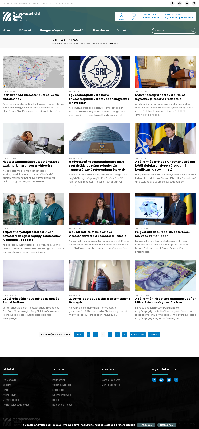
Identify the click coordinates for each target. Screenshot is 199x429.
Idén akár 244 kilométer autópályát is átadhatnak (31, 97)
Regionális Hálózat (62, 404)
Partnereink (58, 379)
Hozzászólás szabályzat (16, 404)
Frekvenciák (9, 379)
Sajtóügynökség (61, 384)
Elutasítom (167, 425)
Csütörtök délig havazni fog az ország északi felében (31, 301)
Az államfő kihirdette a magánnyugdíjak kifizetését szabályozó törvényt (165, 301)
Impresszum (9, 394)
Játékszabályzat (111, 379)
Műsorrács (58, 389)
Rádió (55, 399)
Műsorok (25, 30)
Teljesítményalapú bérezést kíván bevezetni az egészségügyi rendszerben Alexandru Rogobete (32, 236)
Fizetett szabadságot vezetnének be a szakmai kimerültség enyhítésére (31, 164)
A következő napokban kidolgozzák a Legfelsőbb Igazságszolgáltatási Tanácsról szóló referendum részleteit (97, 166)
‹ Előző (79, 334)
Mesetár (78, 30)
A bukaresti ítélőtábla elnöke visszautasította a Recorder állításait (97, 234)
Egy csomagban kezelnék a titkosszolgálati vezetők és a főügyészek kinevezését (99, 99)
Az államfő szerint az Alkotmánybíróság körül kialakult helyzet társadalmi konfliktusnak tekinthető (165, 166)
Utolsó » (154, 334)
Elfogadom (146, 425)
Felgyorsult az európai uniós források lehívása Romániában (162, 234)
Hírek (6, 30)
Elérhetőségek (11, 399)
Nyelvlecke (101, 30)
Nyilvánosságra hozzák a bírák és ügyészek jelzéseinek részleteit (160, 97)
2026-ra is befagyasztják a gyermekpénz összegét (99, 301)
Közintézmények (61, 394)
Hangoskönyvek (52, 30)
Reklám (7, 384)
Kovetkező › (137, 334)
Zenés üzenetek (111, 384)
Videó (121, 30)
